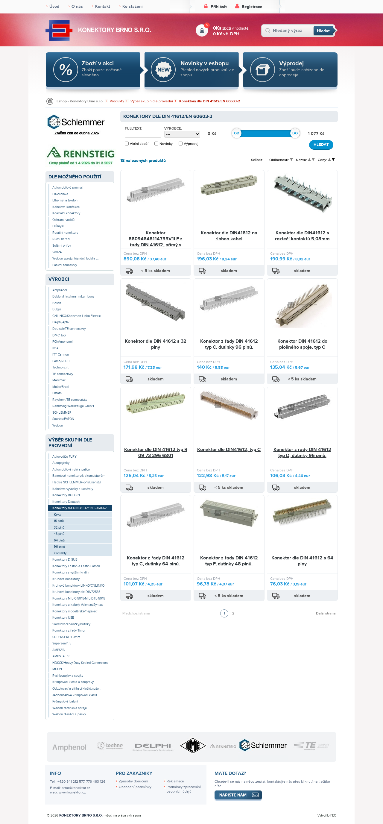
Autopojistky (60, 463)
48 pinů (59, 534)
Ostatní (57, 393)
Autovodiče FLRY (64, 457)
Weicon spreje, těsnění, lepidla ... (75, 258)
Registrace (252, 6)
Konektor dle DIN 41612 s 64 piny (302, 561)
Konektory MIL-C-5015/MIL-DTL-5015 (78, 598)
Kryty (57, 515)
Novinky (166, 144)
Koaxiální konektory (66, 213)
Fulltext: (133, 129)
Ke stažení (132, 6)
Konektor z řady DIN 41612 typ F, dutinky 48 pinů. (229, 561)
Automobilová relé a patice (71, 469)
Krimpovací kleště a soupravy (73, 682)
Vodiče (57, 252)
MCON (57, 669)
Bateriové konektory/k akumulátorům (78, 476)
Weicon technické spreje (69, 708)
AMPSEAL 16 (61, 656)
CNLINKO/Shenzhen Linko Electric (76, 316)
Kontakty (60, 553)
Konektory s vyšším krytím (70, 572)
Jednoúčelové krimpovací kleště (74, 695)
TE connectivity (62, 374)
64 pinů (59, 540)
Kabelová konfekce (66, 207)
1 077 (314, 133)
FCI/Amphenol (62, 342)
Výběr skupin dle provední (151, 101)
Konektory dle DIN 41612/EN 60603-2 (209, 101)
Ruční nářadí (61, 239)
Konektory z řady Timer (69, 630)
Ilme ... (57, 348)
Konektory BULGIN (66, 495)
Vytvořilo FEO (326, 815)
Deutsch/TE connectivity (69, 329)
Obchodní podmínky (135, 787)
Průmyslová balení (65, 701)
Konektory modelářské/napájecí (74, 611)
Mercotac (59, 380)
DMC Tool (59, 335)
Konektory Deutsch (66, 502)
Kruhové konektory (66, 579)
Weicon (57, 425)
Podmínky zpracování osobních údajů (184, 789)
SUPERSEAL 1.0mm (66, 637)
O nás (77, 6)
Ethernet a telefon (64, 200)
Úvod (54, 6)
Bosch (56, 303)
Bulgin (56, 309)
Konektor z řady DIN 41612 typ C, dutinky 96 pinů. (229, 344)
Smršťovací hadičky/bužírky (71, 624)
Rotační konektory (65, 233)
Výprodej (191, 144)
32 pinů (59, 527)
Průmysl (57, 226)
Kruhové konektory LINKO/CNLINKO (78, 586)
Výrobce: (173, 129)
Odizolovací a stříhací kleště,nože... (76, 689)
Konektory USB (63, 618)
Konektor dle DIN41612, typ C (229, 450)
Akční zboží (139, 144)
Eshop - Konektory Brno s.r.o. (80, 101)
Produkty (117, 101)
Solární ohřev (61, 246)
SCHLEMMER (62, 413)
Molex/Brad (60, 387)
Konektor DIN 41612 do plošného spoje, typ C (302, 344)
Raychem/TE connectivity (69, 400)
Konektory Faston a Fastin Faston (76, 566)
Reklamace (175, 781)
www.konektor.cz (72, 792)
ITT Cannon (60, 354)
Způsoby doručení (133, 781)
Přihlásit (219, 6)
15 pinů (59, 521)
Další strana (326, 613)
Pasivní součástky (64, 265)
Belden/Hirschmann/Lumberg (73, 296)
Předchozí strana (136, 613)
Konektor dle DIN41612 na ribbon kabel (229, 236)
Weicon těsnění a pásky (69, 714)
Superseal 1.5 (61, 643)
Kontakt (102, 6)
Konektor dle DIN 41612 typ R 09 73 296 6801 (155, 453)
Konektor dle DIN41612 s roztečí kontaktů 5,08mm (302, 236)
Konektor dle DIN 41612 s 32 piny (155, 344)
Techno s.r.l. (60, 367)
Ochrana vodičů (63, 220)
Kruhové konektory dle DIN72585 (76, 592)
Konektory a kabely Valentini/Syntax (77, 605)
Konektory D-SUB (64, 560)
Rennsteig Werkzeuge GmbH (73, 406)
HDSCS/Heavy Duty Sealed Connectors (80, 663)
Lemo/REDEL (61, 361)
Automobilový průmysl (67, 187)
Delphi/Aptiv (60, 322)
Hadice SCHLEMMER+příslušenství (76, 482)
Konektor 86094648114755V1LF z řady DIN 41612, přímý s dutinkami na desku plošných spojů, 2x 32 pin (155, 245)
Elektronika (60, 194)
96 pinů (59, 547)
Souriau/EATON (63, 419)
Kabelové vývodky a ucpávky (72, 489)
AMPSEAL (59, 650)
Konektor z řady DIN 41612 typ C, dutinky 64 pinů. (156, 561)
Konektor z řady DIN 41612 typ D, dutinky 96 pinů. (302, 453)
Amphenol (59, 290)
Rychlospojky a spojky (67, 676)
